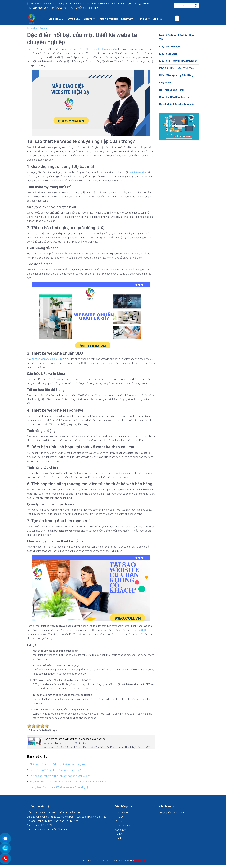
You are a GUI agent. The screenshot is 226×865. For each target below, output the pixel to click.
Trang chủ (32, 28)
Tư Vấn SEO (73, 18)
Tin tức (144, 18)
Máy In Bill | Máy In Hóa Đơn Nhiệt (178, 60)
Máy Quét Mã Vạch (170, 46)
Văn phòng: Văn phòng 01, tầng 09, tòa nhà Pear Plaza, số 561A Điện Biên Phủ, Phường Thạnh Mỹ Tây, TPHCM (88, 3)
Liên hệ (157, 18)
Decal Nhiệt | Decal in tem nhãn (177, 104)
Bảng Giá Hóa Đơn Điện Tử (174, 97)
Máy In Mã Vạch (168, 53)
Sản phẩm (128, 18)
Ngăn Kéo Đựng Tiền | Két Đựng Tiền (177, 37)
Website (44, 28)
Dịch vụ (89, 18)
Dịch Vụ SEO (56, 18)
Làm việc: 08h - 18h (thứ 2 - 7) (47, 7)
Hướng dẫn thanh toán (171, 812)
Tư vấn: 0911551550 (84, 7)
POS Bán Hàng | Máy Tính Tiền (176, 68)
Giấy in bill (165, 82)
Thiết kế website (108, 18)
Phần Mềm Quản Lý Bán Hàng (176, 75)
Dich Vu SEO (140, 860)
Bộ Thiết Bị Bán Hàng (171, 89)
